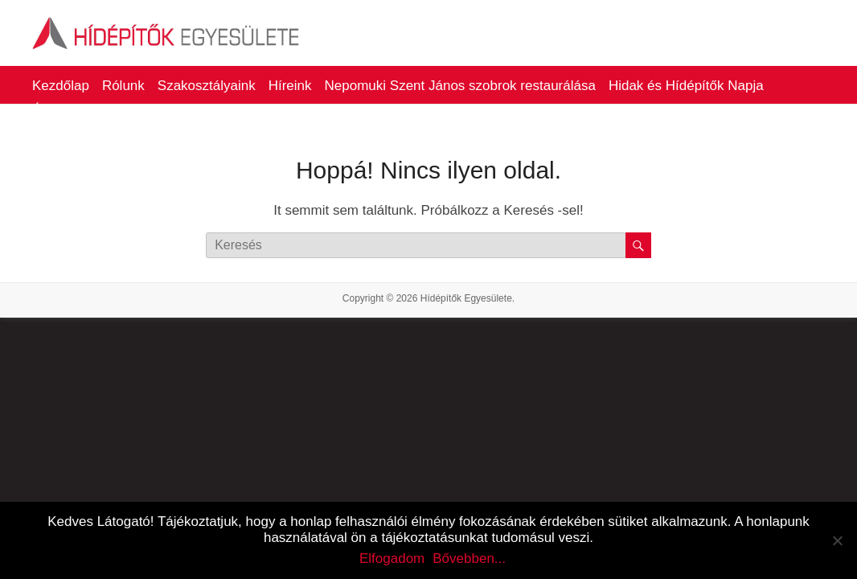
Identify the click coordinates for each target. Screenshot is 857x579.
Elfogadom (391, 558)
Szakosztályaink (207, 85)
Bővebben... (469, 558)
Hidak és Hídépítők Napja (686, 85)
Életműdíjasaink (80, 109)
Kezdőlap (60, 85)
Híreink (290, 85)
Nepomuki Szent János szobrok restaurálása (460, 85)
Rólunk (123, 85)
